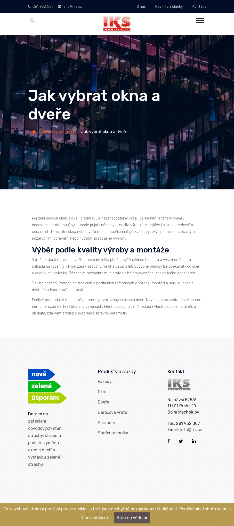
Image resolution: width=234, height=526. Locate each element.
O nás (141, 6)
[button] (199, 19)
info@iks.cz (70, 6)
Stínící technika (113, 433)
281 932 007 (40, 6)
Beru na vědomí (132, 517)
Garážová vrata (112, 412)
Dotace (35, 413)
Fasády (105, 381)
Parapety (106, 422)
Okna (103, 391)
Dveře (103, 402)
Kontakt (199, 6)
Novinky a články (169, 6)
